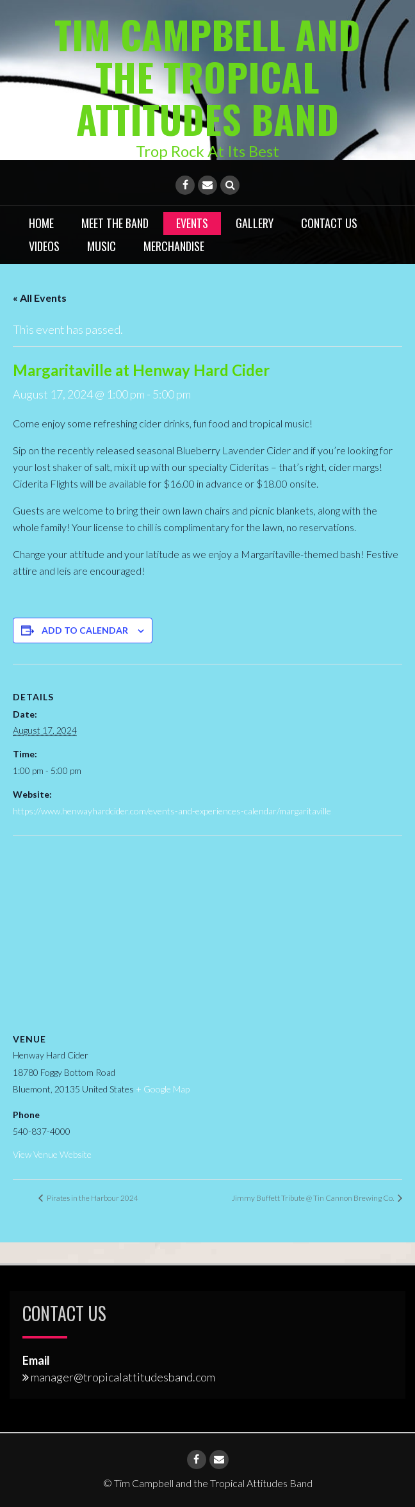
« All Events (40, 298)
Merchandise (173, 245)
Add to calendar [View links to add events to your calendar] (85, 629)
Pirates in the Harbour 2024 (91, 1197)
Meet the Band (115, 222)
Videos (44, 245)
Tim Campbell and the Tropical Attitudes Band (207, 76)
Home (41, 222)
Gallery (254, 222)
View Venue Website (52, 1153)
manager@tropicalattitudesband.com (123, 1376)
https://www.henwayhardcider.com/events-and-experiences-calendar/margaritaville (172, 810)
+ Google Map (163, 1088)
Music (101, 245)
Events (192, 222)
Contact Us (329, 222)
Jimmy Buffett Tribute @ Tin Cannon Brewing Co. (313, 1197)
